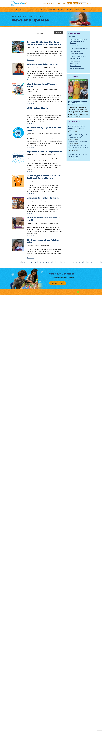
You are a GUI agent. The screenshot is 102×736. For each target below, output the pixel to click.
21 (65, 262)
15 (48, 262)
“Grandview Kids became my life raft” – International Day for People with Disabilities (77, 136)
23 (70, 262)
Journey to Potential (76, 58)
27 (82, 262)
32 (96, 262)
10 (35, 262)
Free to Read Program (76, 53)
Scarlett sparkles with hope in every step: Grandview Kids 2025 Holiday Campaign (77, 154)
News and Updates (75, 61)
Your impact (75, 45)
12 (40, 262)
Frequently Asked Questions (78, 56)
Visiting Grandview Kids (77, 68)
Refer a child (74, 63)
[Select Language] (82, 3)
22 (67, 262)
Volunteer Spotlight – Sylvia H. (43, 198)
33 (99, 262)
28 (85, 262)
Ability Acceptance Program (78, 39)
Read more (30, 60)
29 (88, 262)
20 (62, 262)
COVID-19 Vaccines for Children (79, 48)
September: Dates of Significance (44, 152)
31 (93, 262)
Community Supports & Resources (77, 42)
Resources (71, 36)
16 (51, 262)
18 (56, 262)
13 (43, 262)
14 (46, 262)
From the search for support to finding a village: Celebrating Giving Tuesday (78, 147)
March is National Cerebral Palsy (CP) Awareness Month (77, 103)
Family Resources (75, 51)
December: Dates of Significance (77, 141)
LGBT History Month (37, 108)
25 (76, 262)
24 (73, 262)
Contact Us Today (58, 283)
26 (79, 262)
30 (91, 262)
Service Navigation (75, 66)
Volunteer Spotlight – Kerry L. (42, 64)
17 (54, 262)
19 (59, 262)
